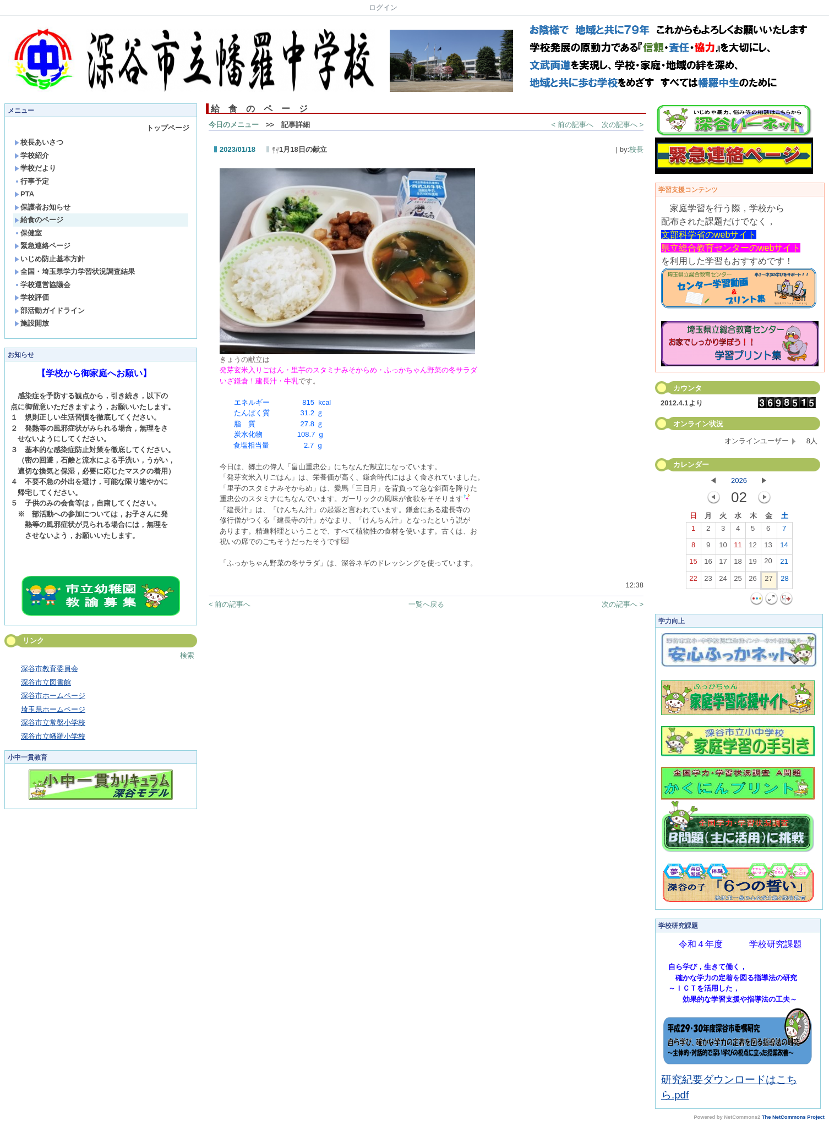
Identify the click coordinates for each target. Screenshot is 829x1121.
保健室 (28, 233)
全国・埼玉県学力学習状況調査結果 (74, 271)
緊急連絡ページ (42, 245)
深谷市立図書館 (46, 682)
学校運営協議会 (42, 285)
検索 (187, 655)
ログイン (383, 7)
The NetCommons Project (793, 1117)
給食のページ (38, 220)
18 (737, 563)
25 (737, 580)
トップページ (167, 128)
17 (723, 563)
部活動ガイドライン (49, 310)
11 (737, 547)
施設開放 (31, 323)
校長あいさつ (38, 142)
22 (693, 580)
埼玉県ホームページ (53, 709)
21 (784, 563)
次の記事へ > (622, 124)
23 (708, 580)
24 (723, 580)
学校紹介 (31, 155)
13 (768, 547)
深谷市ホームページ (53, 695)
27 (768, 580)
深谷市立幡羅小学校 (53, 736)
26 (752, 580)
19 (752, 563)
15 (693, 563)
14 (784, 547)
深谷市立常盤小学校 (53, 722)
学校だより (35, 168)
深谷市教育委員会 (49, 668)
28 (784, 580)
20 (768, 563)
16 (708, 563)
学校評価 (31, 297)
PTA (24, 194)
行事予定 (31, 181)
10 (723, 547)
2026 (739, 480)
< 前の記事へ (572, 124)
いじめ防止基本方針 (49, 259)
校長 (636, 149)
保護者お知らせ (42, 207)
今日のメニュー (234, 124)
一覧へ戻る (426, 604)
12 (752, 547)
